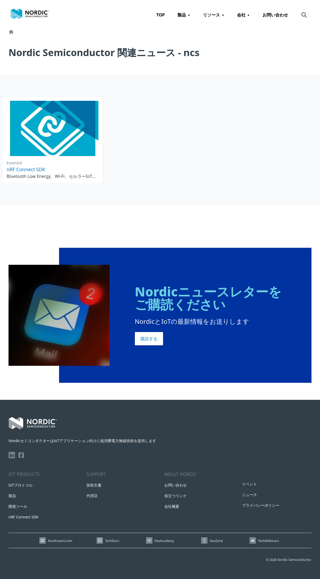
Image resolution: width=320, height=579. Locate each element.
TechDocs (112, 541)
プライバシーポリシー (260, 505)
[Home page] (30, 14)
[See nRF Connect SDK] (52, 140)
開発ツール (18, 506)
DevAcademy (164, 541)
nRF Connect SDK (24, 516)
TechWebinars (268, 541)
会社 (241, 15)
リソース (211, 15)
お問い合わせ (275, 15)
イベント (249, 483)
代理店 (92, 495)
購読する (148, 339)
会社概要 (171, 506)
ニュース (249, 494)
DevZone (216, 541)
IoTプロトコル (21, 485)
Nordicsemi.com (60, 541)
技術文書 (93, 485)
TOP (160, 15)
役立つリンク (175, 495)
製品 (181, 15)
